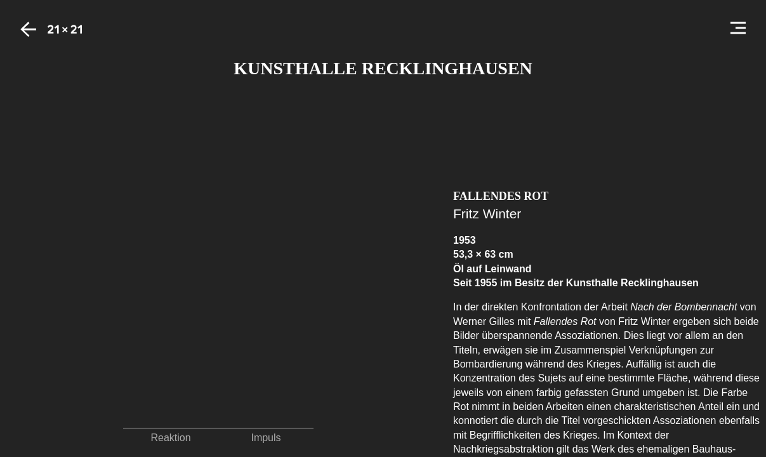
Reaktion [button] (170, 437)
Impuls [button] (266, 437)
